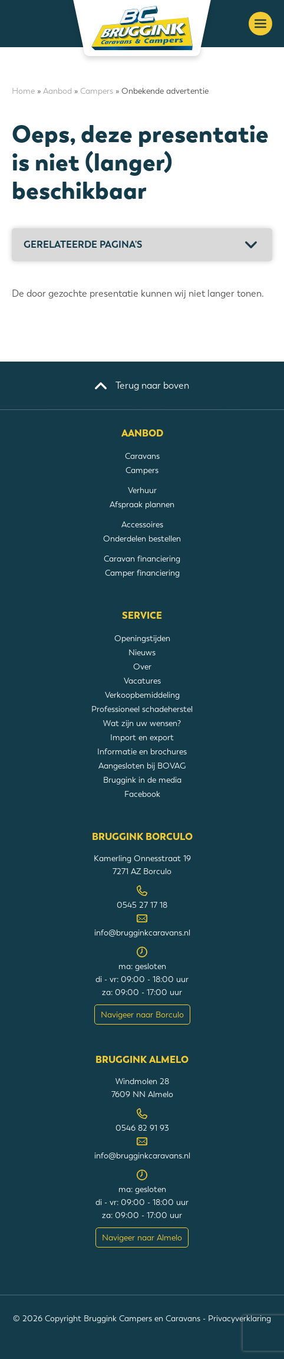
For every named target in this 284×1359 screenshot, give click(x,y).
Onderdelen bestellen (142, 538)
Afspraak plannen (142, 504)
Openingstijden (142, 638)
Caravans (142, 456)
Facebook (142, 794)
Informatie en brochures (142, 751)
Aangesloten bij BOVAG (142, 765)
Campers (96, 91)
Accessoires (142, 524)
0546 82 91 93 (142, 1127)
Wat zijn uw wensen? (142, 723)
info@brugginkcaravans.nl (142, 932)
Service (142, 616)
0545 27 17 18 (142, 905)
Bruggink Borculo (142, 837)
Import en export (142, 737)
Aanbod (57, 91)
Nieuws (142, 652)
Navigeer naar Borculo (142, 1014)
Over (142, 666)
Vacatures (142, 680)
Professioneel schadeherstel (142, 709)
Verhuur (142, 490)
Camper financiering (142, 572)
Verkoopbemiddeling (142, 695)
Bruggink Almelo (142, 1060)
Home (23, 91)
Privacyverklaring (239, 1318)
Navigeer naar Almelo (142, 1237)
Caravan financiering (142, 558)
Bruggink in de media (142, 779)
